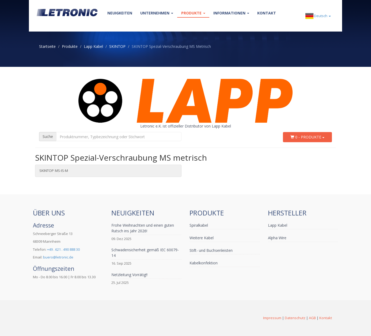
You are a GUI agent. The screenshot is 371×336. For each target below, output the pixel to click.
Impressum (272, 317)
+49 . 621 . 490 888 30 (63, 249)
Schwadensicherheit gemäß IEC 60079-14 (145, 252)
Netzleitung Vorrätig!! (129, 274)
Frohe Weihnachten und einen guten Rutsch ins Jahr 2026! (142, 228)
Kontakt (266, 13)
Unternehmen (156, 13)
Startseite (47, 46)
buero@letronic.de (58, 257)
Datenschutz (295, 317)
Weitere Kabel (202, 237)
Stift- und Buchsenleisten (211, 250)
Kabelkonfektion (204, 262)
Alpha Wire (277, 237)
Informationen (231, 13)
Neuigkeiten (119, 13)
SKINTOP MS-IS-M (53, 170)
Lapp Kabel (93, 46)
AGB (312, 317)
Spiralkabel (199, 225)
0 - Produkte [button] (307, 137)
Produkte (193, 13)
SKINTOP (117, 46)
